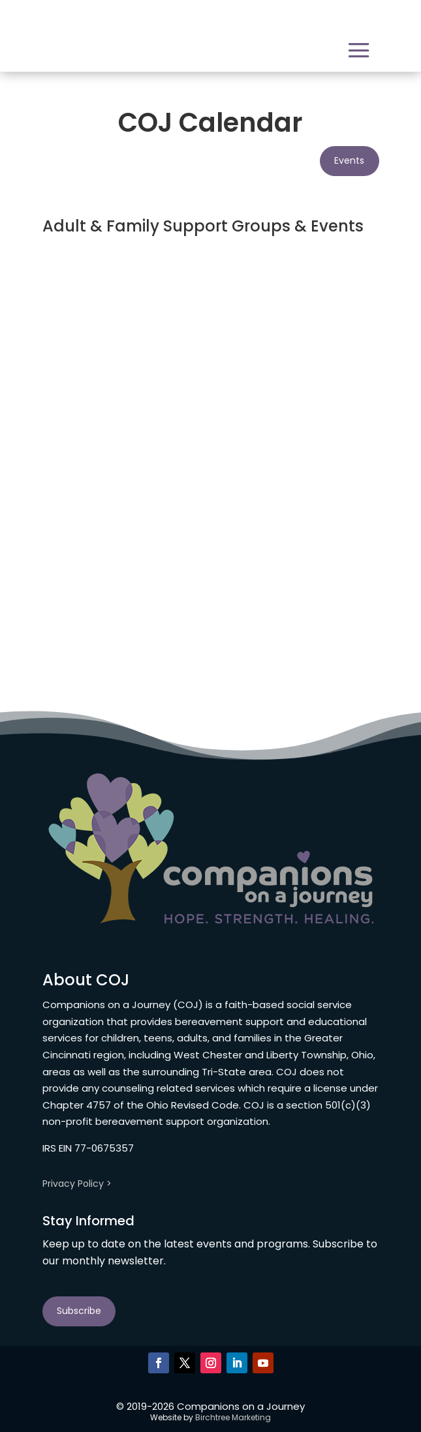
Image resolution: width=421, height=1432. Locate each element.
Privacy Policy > (77, 1183)
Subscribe (79, 1310)
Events (349, 160)
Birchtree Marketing (233, 1417)
